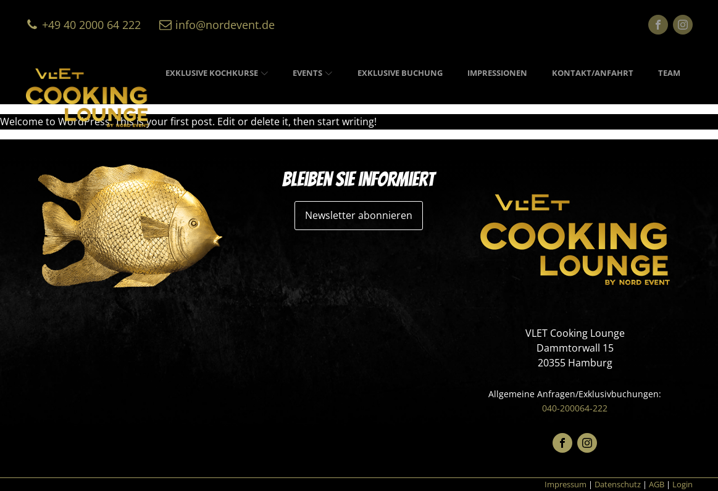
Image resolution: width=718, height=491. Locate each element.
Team (669, 72)
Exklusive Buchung (400, 72)
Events (312, 72)
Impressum (566, 484)
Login (682, 484)
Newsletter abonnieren (358, 215)
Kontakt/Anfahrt (592, 72)
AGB (656, 484)
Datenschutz (618, 484)
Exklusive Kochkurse (216, 72)
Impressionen (497, 72)
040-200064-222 (574, 408)
